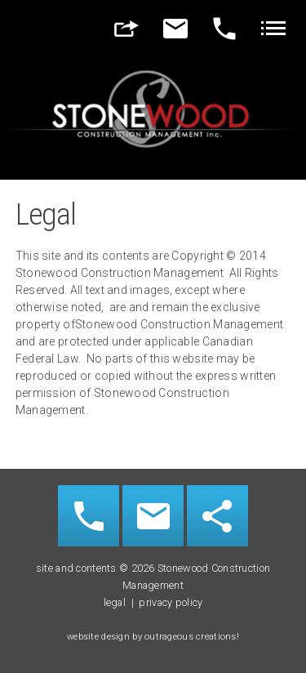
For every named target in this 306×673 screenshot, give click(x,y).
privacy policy (170, 602)
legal (115, 602)
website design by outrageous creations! (153, 636)
